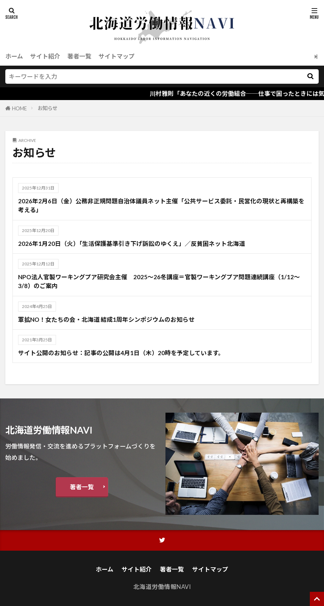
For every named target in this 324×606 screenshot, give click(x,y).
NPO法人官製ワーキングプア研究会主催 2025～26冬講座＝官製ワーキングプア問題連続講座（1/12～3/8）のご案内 (159, 281)
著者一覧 (79, 56)
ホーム (14, 56)
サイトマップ (117, 56)
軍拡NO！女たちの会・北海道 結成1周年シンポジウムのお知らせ (106, 319)
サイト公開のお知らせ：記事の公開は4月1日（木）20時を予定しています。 (121, 353)
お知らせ (47, 108)
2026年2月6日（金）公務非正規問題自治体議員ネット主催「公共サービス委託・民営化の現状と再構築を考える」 (161, 205)
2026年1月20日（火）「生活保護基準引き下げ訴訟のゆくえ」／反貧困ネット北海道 (134, 243)
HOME (19, 108)
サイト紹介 (45, 56)
